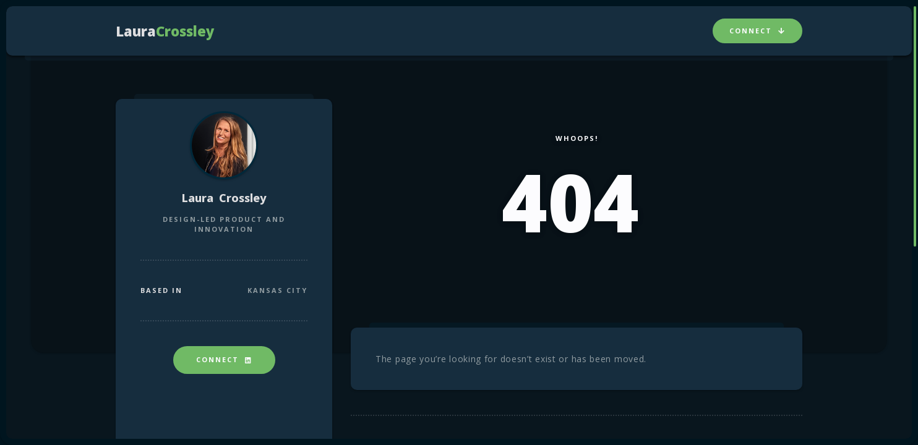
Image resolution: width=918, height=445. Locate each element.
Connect (757, 30)
